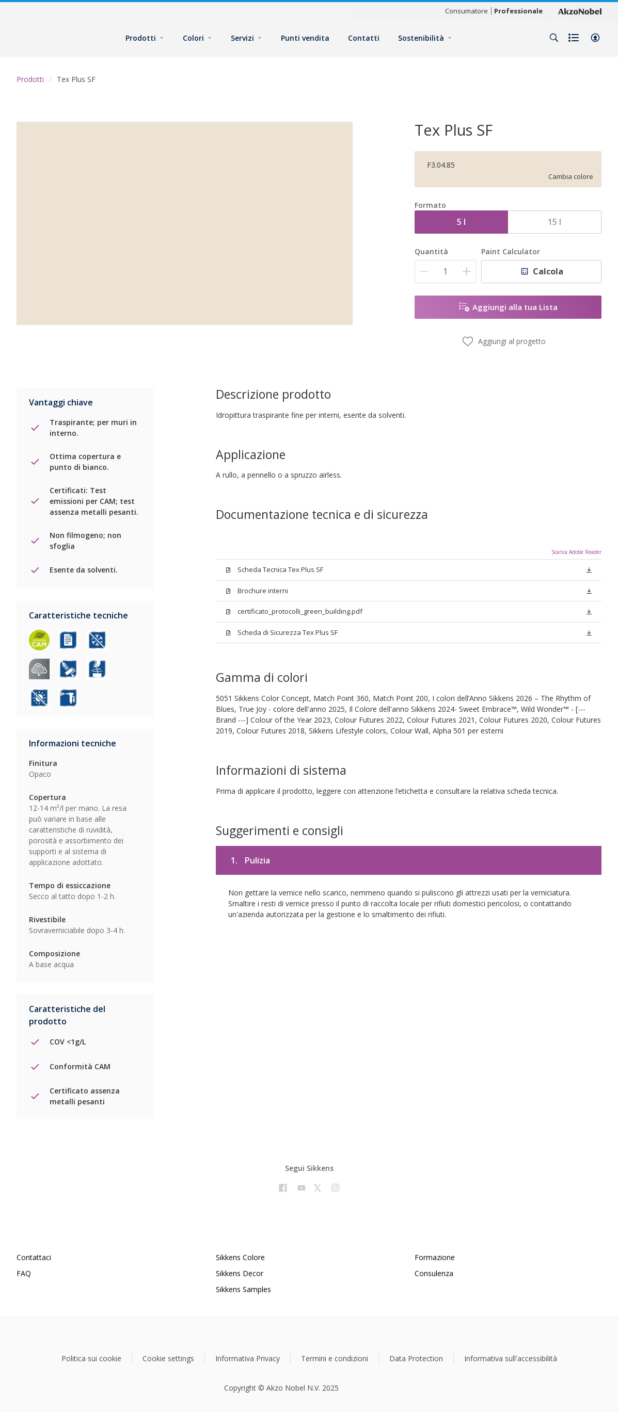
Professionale (518, 10)
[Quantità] (445, 271)
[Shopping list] (574, 37)
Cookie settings (168, 1358)
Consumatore (466, 10)
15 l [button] (554, 221)
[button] (595, 37)
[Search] (554, 37)
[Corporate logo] (579, 10)
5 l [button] (461, 221)
